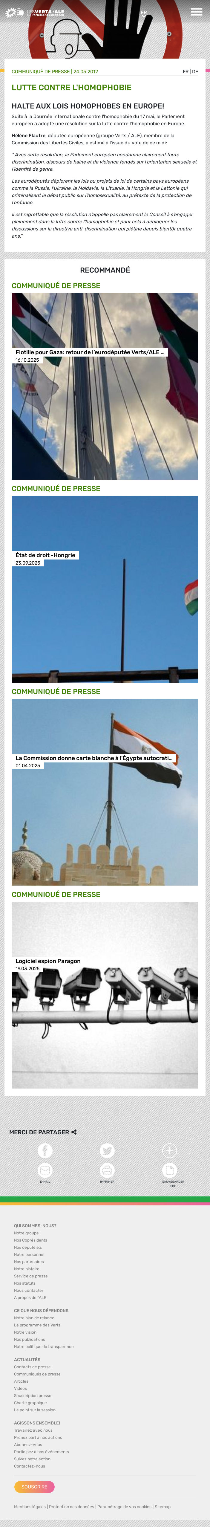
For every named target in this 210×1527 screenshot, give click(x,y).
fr (185, 71)
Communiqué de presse (41, 71)
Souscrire (34, 1487)
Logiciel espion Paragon (48, 961)
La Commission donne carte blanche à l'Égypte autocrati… (94, 758)
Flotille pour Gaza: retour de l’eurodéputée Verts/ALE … (90, 352)
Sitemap (163, 1506)
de (195, 71)
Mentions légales (30, 1506)
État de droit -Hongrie (45, 555)
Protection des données (71, 1506)
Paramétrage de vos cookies (124, 1506)
